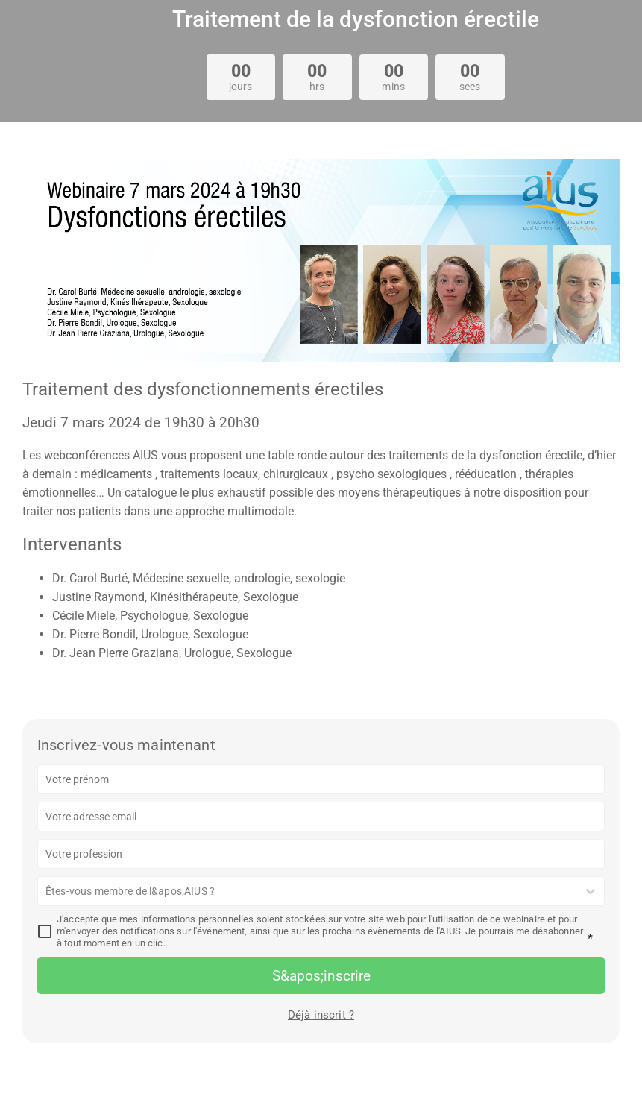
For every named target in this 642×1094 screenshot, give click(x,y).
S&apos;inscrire (321, 975)
